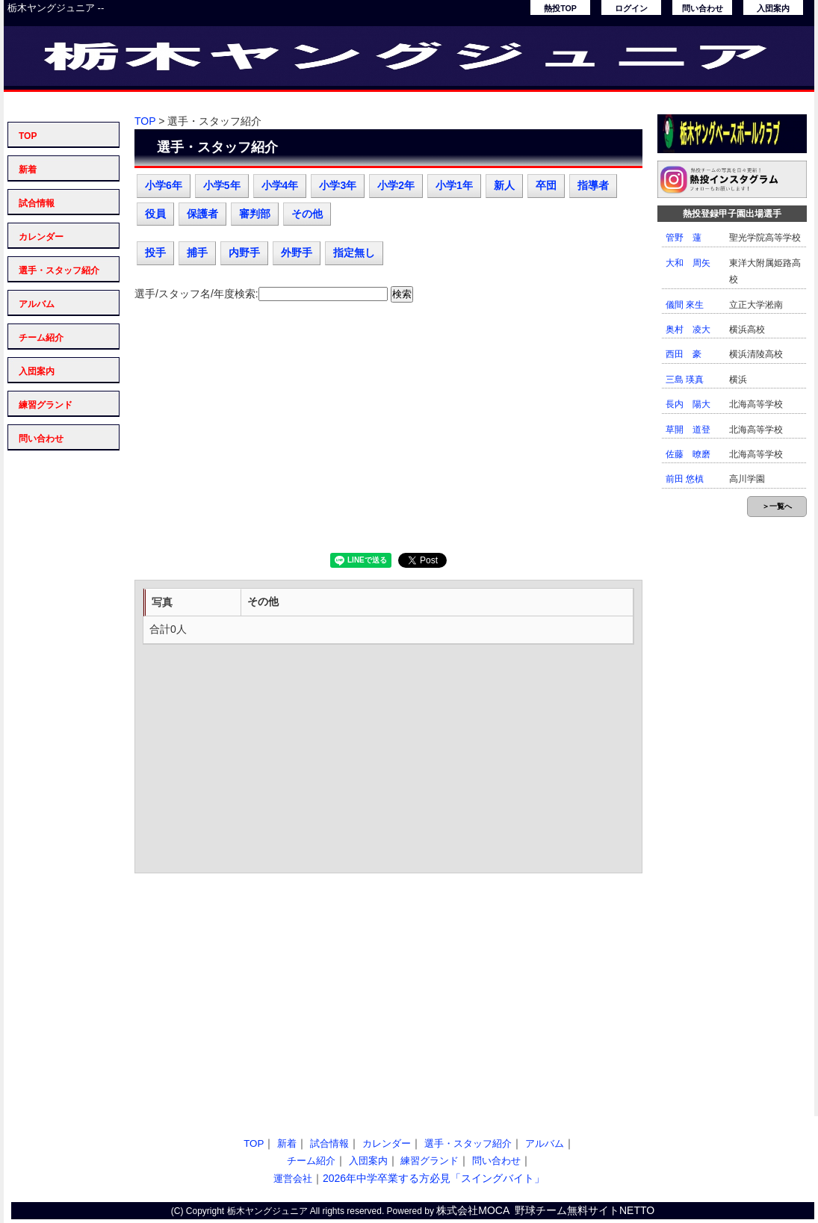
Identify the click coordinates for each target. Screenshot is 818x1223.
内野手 (244, 252)
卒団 (546, 185)
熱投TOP (560, 8)
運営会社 (292, 1178)
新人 (504, 185)
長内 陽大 (688, 404)
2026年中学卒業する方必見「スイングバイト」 (434, 1178)
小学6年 (163, 185)
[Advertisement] (388, 433)
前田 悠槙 (685, 479)
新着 (28, 169)
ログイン (631, 8)
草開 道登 (688, 429)
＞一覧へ (777, 506)
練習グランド (45, 405)
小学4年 (280, 185)
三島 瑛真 (685, 379)
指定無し (354, 252)
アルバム (37, 304)
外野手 (296, 252)
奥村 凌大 (688, 329)
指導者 (593, 185)
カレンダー (41, 237)
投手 (155, 252)
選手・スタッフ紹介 (59, 270)
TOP (28, 136)
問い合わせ (702, 8)
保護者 (202, 214)
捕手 (197, 252)
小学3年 (337, 185)
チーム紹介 (41, 337)
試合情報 (37, 203)
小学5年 (222, 185)
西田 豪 (683, 354)
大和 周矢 (688, 263)
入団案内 (773, 8)
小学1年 (454, 185)
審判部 (254, 214)
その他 (307, 214)
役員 (155, 214)
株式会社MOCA (472, 1210)
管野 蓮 (683, 237)
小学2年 (396, 185)
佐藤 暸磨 (688, 454)
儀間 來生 (685, 305)
